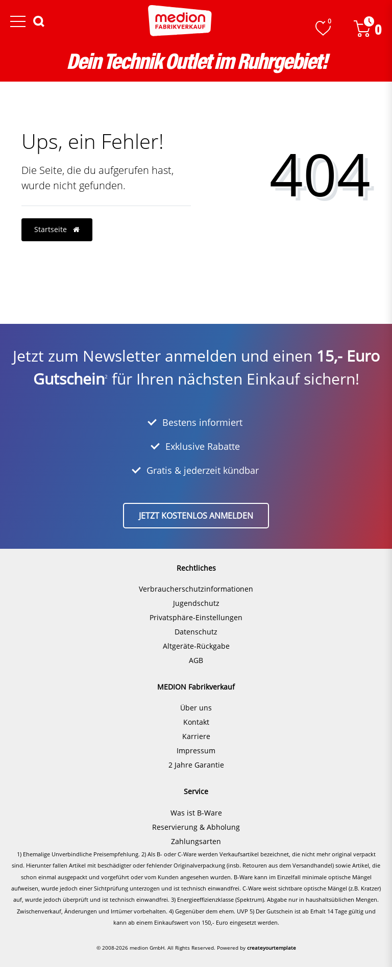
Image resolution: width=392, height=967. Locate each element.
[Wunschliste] (323, 28)
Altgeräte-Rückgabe (196, 646)
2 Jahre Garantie (196, 765)
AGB (196, 660)
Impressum (196, 750)
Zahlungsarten (196, 841)
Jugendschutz (196, 603)
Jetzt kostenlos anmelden (196, 515)
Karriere (196, 736)
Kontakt (196, 722)
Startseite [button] (57, 229)
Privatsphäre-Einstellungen (196, 617)
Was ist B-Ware (196, 813)
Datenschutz (196, 632)
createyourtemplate (271, 947)
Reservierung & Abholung (196, 827)
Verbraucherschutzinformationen (196, 589)
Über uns (196, 707)
